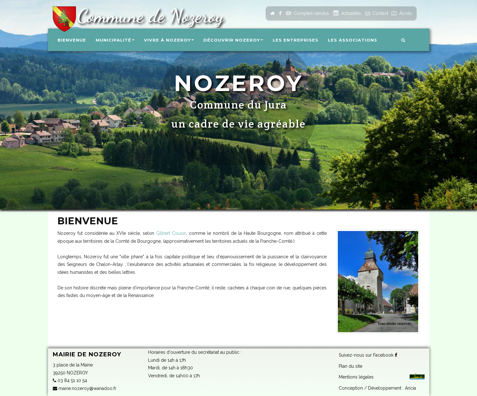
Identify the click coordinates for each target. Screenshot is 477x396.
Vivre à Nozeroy (169, 40)
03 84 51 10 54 (70, 380)
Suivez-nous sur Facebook (368, 354)
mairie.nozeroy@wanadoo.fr (84, 388)
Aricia (410, 387)
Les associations (352, 40)
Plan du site (350, 365)
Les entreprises (295, 40)
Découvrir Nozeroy (233, 40)
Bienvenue (72, 40)
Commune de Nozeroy (147, 15)
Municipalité (115, 40)
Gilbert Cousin (171, 233)
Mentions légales (356, 376)
